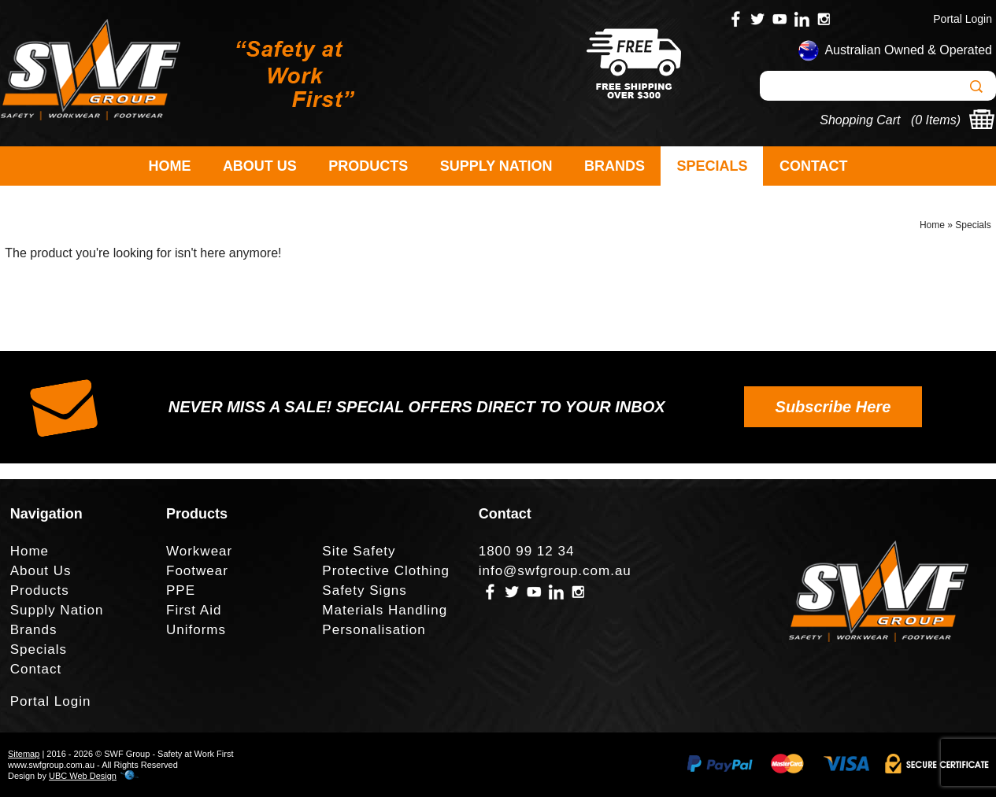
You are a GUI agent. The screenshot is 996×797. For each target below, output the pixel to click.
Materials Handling (384, 610)
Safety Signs (364, 590)
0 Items (935, 120)
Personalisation (373, 629)
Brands (614, 166)
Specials (711, 166)
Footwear (197, 570)
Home (169, 166)
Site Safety (358, 551)
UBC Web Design (83, 775)
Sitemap (23, 753)
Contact (813, 166)
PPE (180, 590)
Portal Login (962, 19)
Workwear (199, 551)
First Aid (193, 610)
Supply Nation (496, 166)
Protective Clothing (386, 570)
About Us (260, 166)
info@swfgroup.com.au (555, 570)
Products (368, 166)
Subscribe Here (833, 406)
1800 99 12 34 (527, 551)
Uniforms (196, 629)
